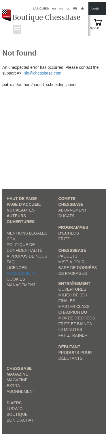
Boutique (17, 414)
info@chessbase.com (42, 73)
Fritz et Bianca (75, 323)
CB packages (72, 273)
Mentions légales (27, 233)
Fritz (64, 239)
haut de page (22, 198)
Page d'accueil (24, 204)
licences (17, 267)
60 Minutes (70, 329)
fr (75, 8)
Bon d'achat (20, 420)
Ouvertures (21, 221)
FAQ (11, 262)
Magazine (17, 380)
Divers (14, 403)
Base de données (77, 267)
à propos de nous (27, 256)
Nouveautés (21, 210)
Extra (13, 385)
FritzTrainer (73, 335)
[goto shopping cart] (98, 22)
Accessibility (22, 273)
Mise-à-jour (71, 262)
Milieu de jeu (72, 295)
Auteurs (16, 216)
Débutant (69, 346)
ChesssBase (72, 250)
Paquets (67, 256)
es (68, 8)
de (61, 8)
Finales (66, 300)
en (54, 8)
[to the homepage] (8, 11)
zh (82, 8)
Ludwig (15, 408)
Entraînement (74, 283)
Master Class (74, 306)
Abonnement (72, 210)
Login (95, 8)
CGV (11, 239)
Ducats (66, 216)
